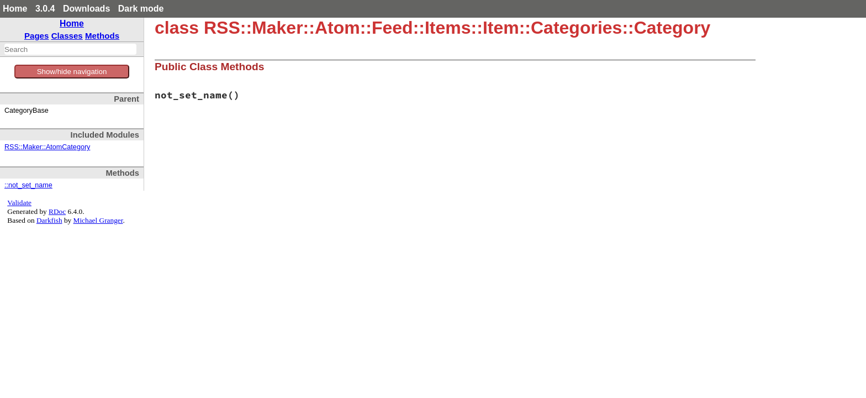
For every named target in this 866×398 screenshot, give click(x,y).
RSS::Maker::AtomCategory (47, 147)
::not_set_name (28, 185)
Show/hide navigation (72, 71)
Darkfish (49, 220)
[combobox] (70, 49)
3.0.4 (45, 8)
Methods (102, 35)
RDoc (57, 211)
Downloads (86, 8)
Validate (19, 202)
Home (15, 8)
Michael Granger (98, 220)
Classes (67, 35)
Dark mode (141, 8)
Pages (36, 35)
